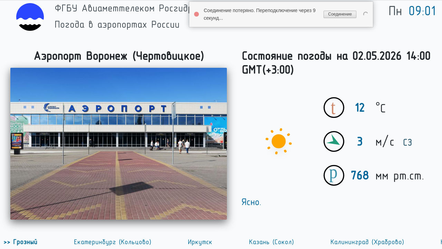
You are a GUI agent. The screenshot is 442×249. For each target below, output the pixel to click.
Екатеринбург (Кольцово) (112, 242)
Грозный (23, 242)
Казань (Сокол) (271, 242)
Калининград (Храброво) (367, 242)
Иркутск (200, 242)
